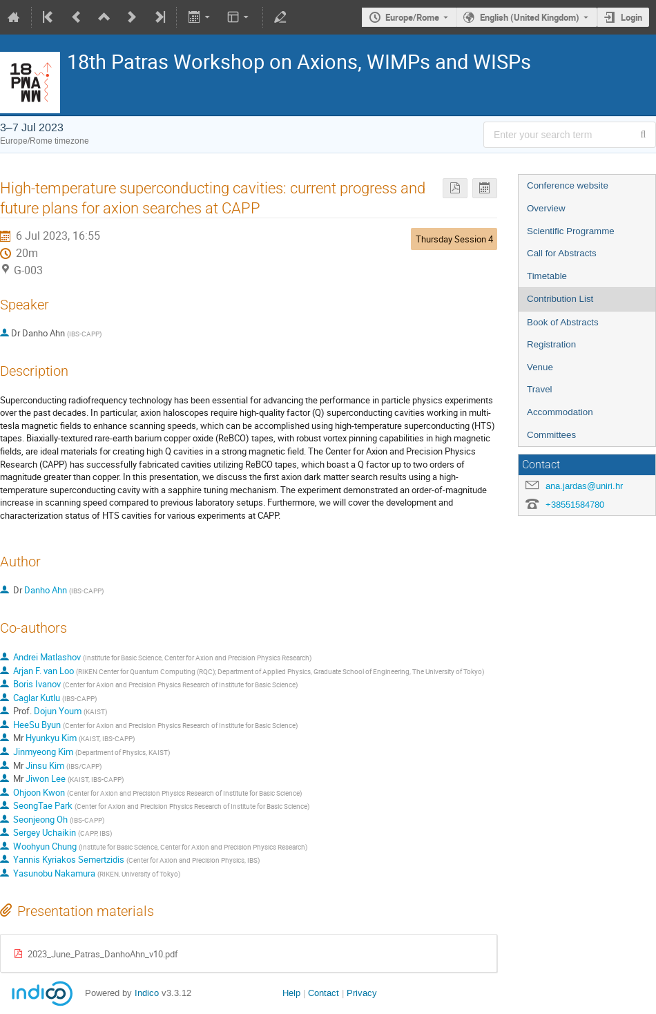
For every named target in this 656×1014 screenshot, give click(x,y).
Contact (323, 993)
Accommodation (560, 412)
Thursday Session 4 (454, 239)
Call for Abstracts (562, 253)
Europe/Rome (412, 17)
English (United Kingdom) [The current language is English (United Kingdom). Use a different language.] (529, 17)
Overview (546, 208)
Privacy (362, 993)
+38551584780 (575, 504)
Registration (551, 344)
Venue (540, 367)
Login (631, 17)
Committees (551, 435)
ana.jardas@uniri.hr (584, 486)
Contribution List (560, 299)
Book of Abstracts (563, 322)
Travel (539, 389)
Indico (147, 993)
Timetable (547, 276)
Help (291, 993)
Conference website (567, 185)
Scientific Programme (571, 231)
